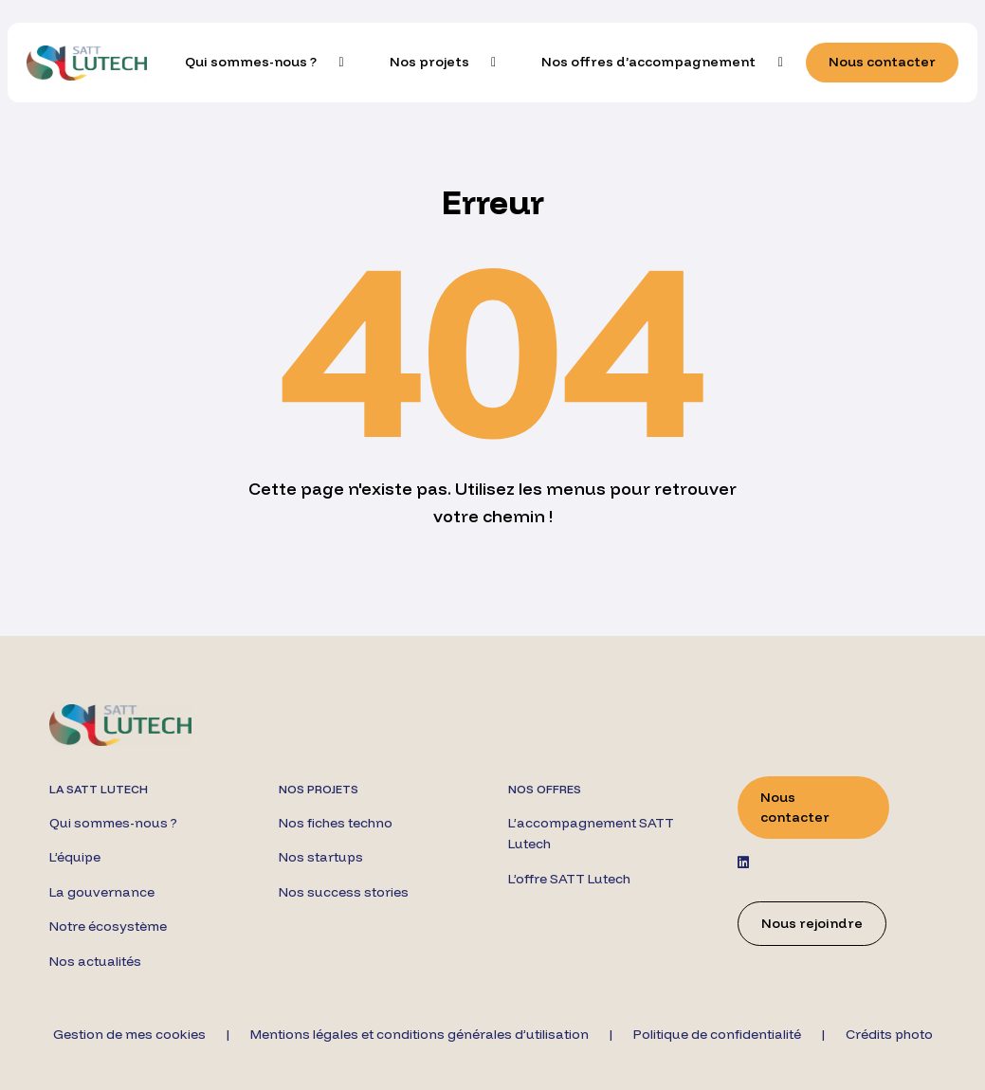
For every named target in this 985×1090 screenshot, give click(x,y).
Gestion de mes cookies (129, 1034)
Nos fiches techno (335, 822)
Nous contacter (882, 61)
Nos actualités (95, 961)
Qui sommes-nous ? (251, 61)
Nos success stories (344, 891)
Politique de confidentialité (717, 1034)
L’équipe (74, 856)
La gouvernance (102, 891)
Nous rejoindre (812, 923)
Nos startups (321, 856)
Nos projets (429, 61)
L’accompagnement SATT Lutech (591, 833)
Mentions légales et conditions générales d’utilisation (419, 1034)
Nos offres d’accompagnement (648, 61)
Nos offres (544, 789)
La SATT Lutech (98, 789)
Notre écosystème (108, 926)
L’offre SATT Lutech (569, 878)
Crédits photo (889, 1034)
